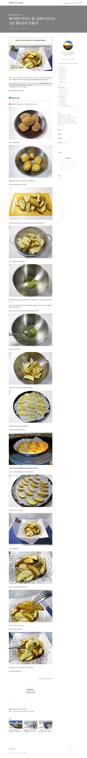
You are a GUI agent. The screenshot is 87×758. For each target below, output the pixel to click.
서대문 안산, (70, 117)
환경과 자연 (62, 73)
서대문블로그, (64, 123)
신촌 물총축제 (62, 101)
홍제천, (75, 123)
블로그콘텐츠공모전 (63, 104)
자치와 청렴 (62, 79)
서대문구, (69, 115)
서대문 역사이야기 (63, 94)
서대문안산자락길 (63, 98)
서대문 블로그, (60, 121)
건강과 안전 (62, 81)
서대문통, (59, 123)
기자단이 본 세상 (63, 90)
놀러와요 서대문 (62, 96)
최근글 (59, 129)
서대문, (74, 117)
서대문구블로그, (69, 119)
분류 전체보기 (62, 67)
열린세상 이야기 (63, 89)
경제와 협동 (62, 74)
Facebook (60, 142)
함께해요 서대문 (62, 87)
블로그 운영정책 (12, 749)
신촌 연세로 (62, 99)
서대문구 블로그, (67, 121)
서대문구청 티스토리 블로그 (16, 3)
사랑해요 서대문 (62, 69)
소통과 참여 (62, 82)
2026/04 (68, 158)
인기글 (63, 129)
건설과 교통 (62, 78)
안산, (64, 119)
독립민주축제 (62, 103)
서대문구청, (73, 121)
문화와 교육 (62, 71)
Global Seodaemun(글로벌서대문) (66, 106)
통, (73, 123)
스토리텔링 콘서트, (61, 117)
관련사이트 (72, 749)
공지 (59, 85)
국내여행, (65, 115)
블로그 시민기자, (61, 124)
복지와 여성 (62, 76)
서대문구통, (70, 123)
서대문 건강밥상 (63, 92)
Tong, (66, 117)
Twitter (65, 142)
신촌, (73, 119)
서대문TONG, (60, 115)
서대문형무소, (60, 119)
